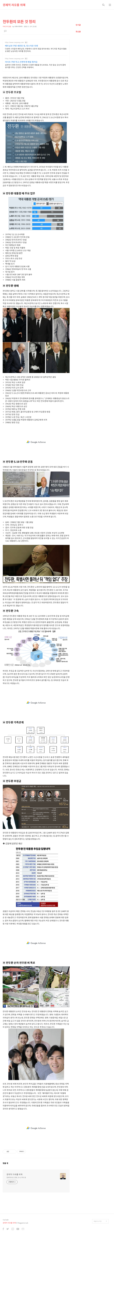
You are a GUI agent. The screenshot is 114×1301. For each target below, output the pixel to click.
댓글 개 (5, 1163)
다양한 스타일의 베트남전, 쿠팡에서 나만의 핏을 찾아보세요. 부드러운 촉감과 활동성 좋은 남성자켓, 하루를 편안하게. (36, 49)
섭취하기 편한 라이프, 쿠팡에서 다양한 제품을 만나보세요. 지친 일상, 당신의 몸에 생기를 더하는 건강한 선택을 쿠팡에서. (35, 66)
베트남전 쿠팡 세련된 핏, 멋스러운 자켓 (21, 45)
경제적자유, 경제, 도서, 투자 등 (16, 1177)
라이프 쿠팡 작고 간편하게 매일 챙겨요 (21, 62)
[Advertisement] (36, 442)
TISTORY (6, 1220)
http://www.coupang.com (14, 42)
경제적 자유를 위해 (14, 5)
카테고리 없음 (7, 26)
